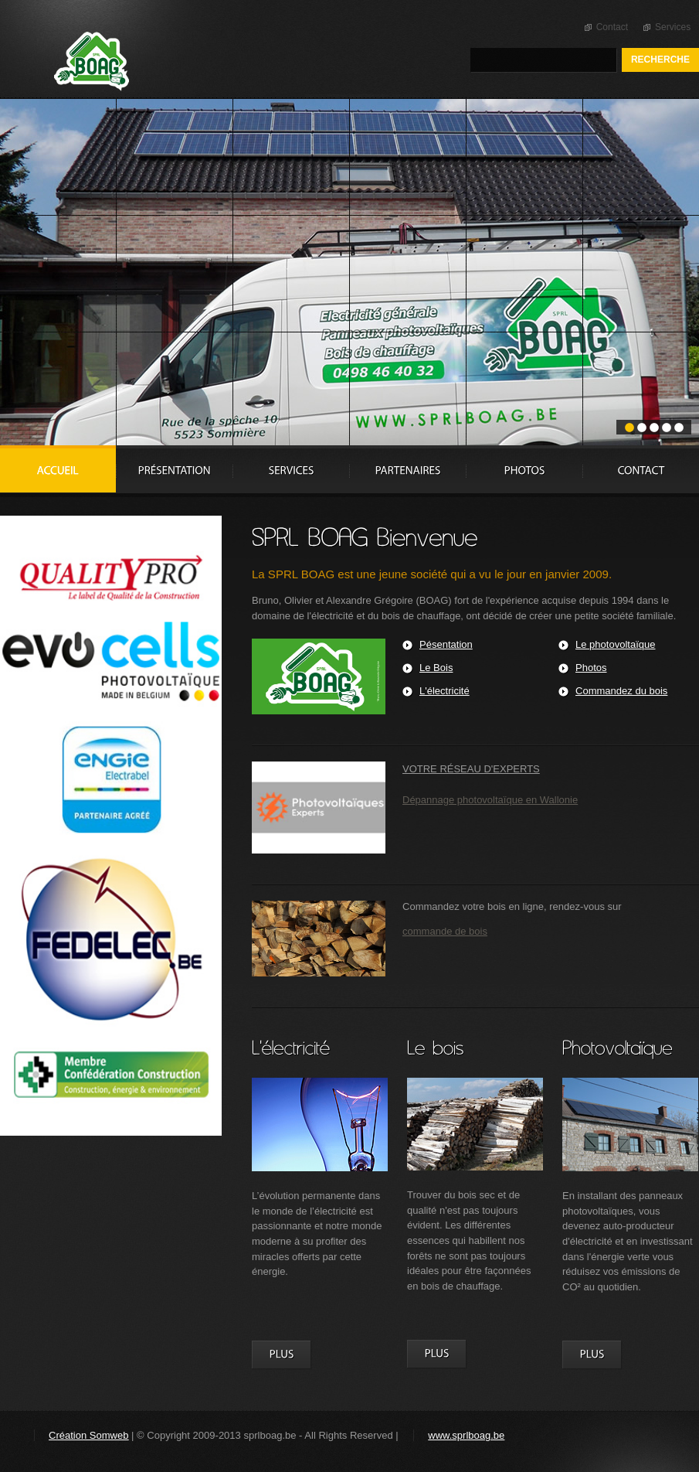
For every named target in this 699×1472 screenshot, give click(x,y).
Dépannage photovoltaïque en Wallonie (490, 800)
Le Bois (436, 667)
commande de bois (444, 931)
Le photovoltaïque (615, 644)
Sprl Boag (158, 62)
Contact (612, 27)
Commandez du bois (621, 691)
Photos (591, 667)
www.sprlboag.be (466, 1435)
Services (673, 27)
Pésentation (446, 644)
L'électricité (444, 691)
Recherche (660, 59)
